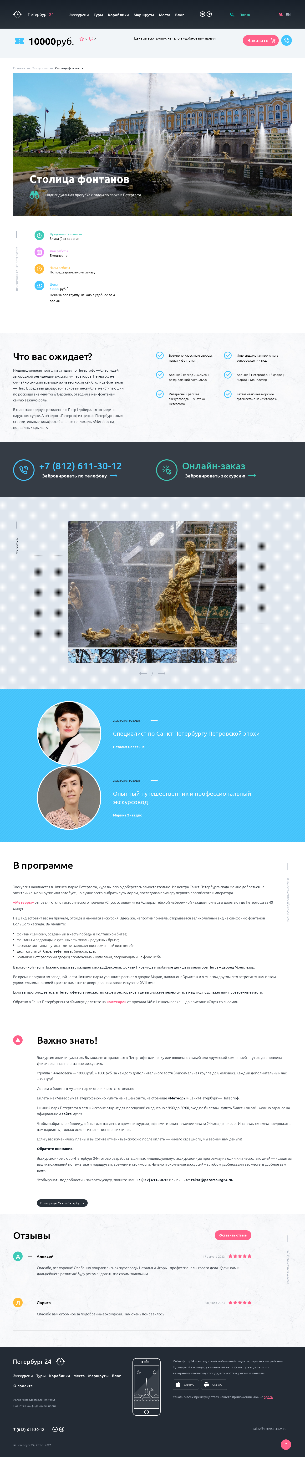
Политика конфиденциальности (34, 1406)
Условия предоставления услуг (34, 1399)
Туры (98, 14)
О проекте (23, 1385)
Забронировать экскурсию (215, 476)
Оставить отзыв (233, 1235)
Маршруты (144, 14)
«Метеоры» (23, 902)
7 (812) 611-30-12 (28, 1429)
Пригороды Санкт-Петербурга (62, 1203)
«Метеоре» (117, 1001)
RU (281, 14)
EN (288, 14)
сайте (67, 1113)
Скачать (189, 1384)
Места (164, 14)
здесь (268, 1397)
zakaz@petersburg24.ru (269, 1428)
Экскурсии (79, 14)
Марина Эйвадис (127, 815)
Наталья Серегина (129, 746)
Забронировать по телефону (74, 476)
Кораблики (118, 14)
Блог (179, 14)
